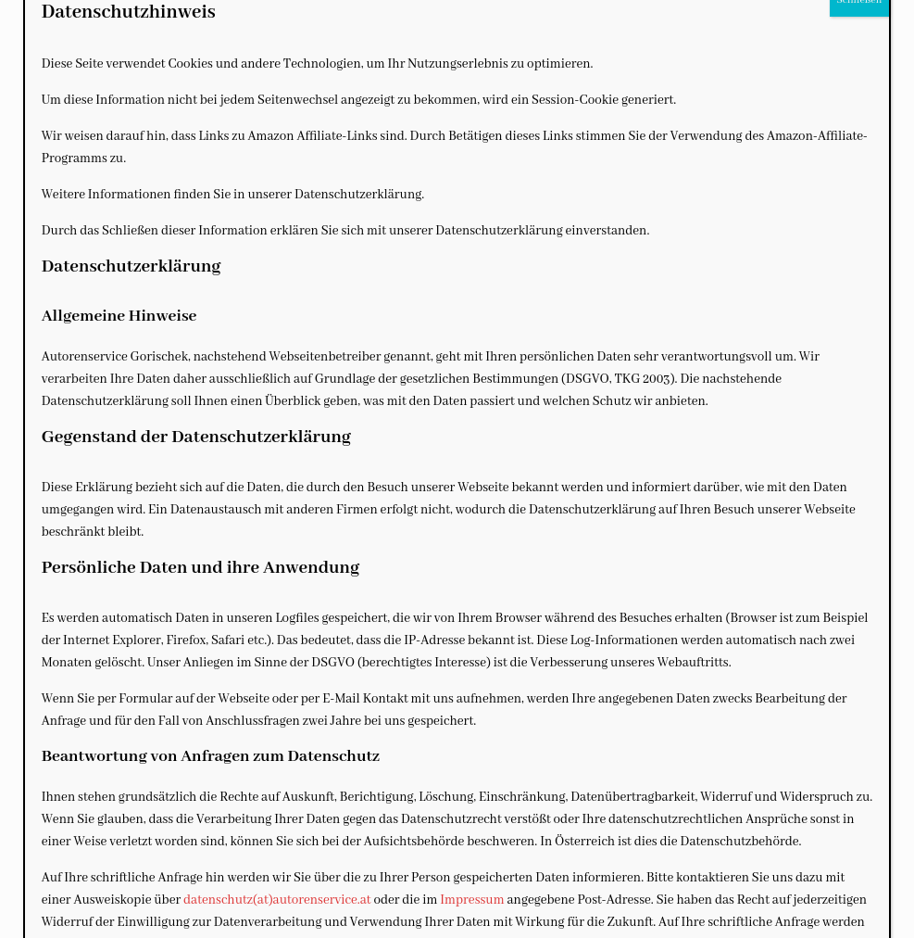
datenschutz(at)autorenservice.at (276, 900)
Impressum (472, 900)
